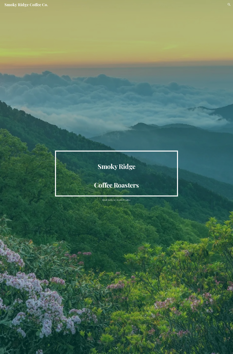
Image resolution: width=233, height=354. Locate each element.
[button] (229, 4)
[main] (116, 173)
